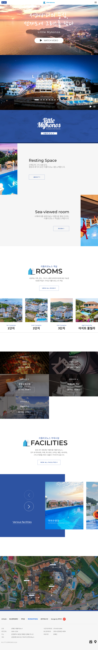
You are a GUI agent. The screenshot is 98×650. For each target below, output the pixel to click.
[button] (36, 99)
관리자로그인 (44, 619)
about (36, 177)
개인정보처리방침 (33, 619)
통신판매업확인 (13, 619)
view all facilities (49, 462)
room (61, 228)
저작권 (23, 619)
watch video (49, 40)
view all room (49, 288)
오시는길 (3, 619)
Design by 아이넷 (58, 619)
